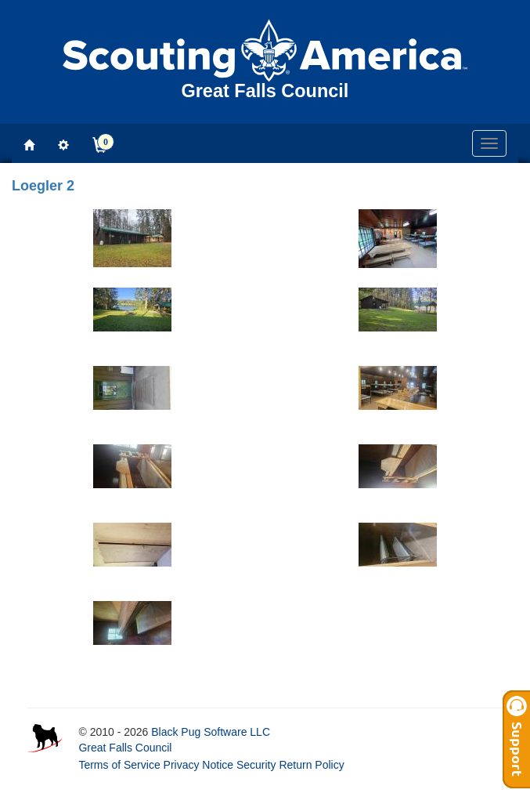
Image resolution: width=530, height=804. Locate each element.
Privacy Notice (198, 765)
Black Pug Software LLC (210, 732)
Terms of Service (119, 765)
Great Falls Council (124, 747)
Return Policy (311, 765)
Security (256, 765)
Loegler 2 (43, 186)
